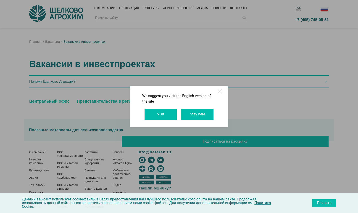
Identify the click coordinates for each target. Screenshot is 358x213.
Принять (324, 203)
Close (233, 98)
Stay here (200, 111)
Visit (157, 111)
